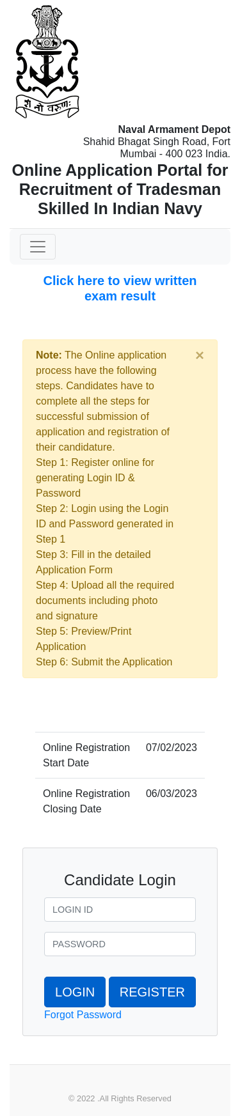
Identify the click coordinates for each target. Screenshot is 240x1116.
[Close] (199, 355)
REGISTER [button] (152, 992)
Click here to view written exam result (119, 288)
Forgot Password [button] (83, 1014)
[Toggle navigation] (38, 247)
